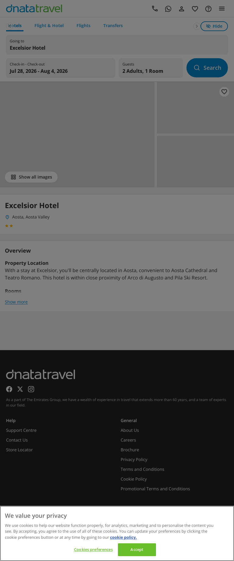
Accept (136, 549)
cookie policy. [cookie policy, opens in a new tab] (123, 537)
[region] (117, 533)
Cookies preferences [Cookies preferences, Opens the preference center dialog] (93, 549)
